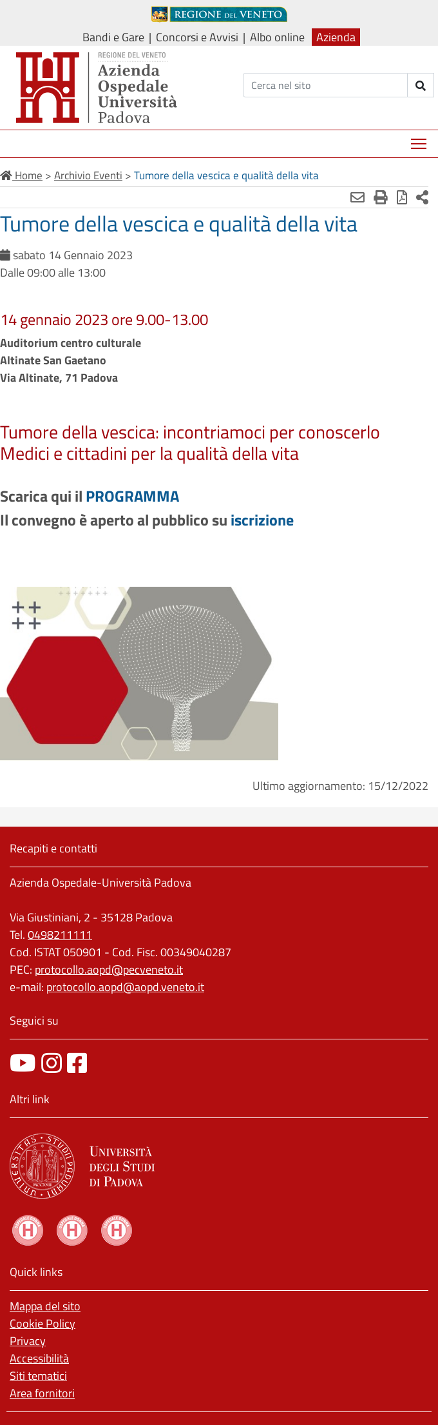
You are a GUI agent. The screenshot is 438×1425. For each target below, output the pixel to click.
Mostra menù (419, 138)
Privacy (28, 1341)
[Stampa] (381, 197)
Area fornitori (42, 1393)
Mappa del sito (45, 1306)
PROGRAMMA (132, 495)
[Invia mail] (357, 197)
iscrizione (262, 519)
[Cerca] (325, 85)
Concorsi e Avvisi (197, 37)
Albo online (277, 37)
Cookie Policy (42, 1323)
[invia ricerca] (421, 85)
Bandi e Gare (113, 37)
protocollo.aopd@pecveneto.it (109, 969)
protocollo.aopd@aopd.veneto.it (125, 987)
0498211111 (60, 934)
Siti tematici (38, 1375)
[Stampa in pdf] (402, 197)
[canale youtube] (23, 1063)
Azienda (336, 37)
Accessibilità (39, 1358)
